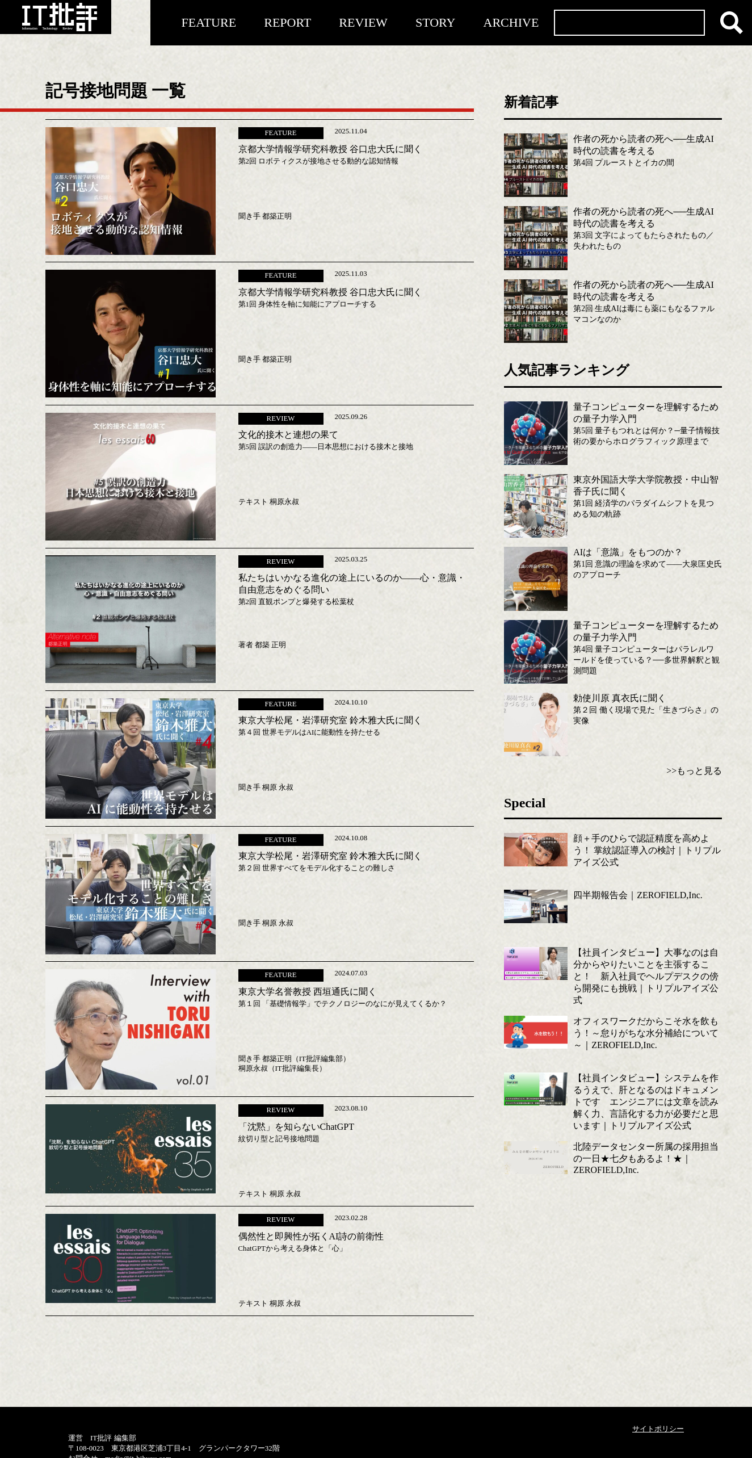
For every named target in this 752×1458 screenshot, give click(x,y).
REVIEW (363, 22)
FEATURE (209, 22)
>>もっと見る (694, 771)
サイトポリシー (658, 1429)
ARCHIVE (511, 22)
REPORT (287, 22)
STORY (435, 22)
